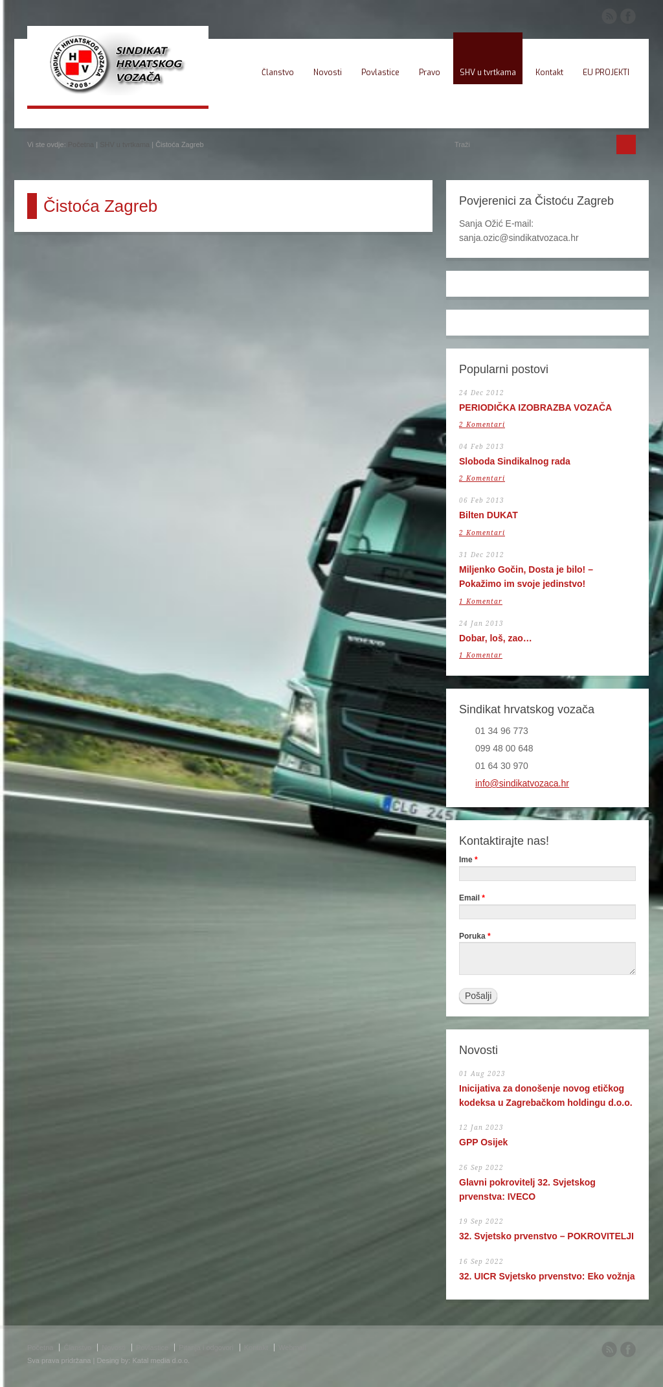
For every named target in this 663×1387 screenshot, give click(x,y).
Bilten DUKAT (488, 515)
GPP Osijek (483, 1142)
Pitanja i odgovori (206, 1347)
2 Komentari (482, 424)
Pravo (429, 72)
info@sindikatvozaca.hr (522, 783)
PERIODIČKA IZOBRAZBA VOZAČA (535, 407)
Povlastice (380, 72)
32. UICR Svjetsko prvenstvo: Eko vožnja (547, 1276)
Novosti (327, 72)
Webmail (292, 1347)
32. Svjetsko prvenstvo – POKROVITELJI (546, 1236)
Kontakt (549, 72)
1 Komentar (480, 601)
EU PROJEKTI (606, 72)
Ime (468, 860)
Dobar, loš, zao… (495, 638)
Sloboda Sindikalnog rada (514, 461)
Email (472, 898)
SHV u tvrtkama (488, 72)
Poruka (475, 936)
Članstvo (278, 72)
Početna (81, 144)
